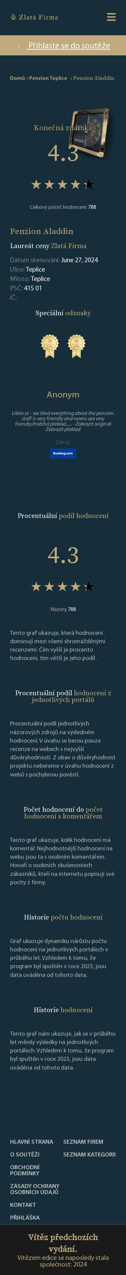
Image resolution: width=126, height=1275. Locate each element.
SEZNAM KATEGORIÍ (89, 1155)
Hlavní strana (31, 1142)
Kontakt (23, 1205)
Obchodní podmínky (25, 1171)
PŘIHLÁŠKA (25, 1218)
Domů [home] (17, 78)
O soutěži (25, 1155)
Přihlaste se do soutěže (63, 46)
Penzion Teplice (48, 78)
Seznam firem (83, 1142)
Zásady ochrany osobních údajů (34, 1190)
